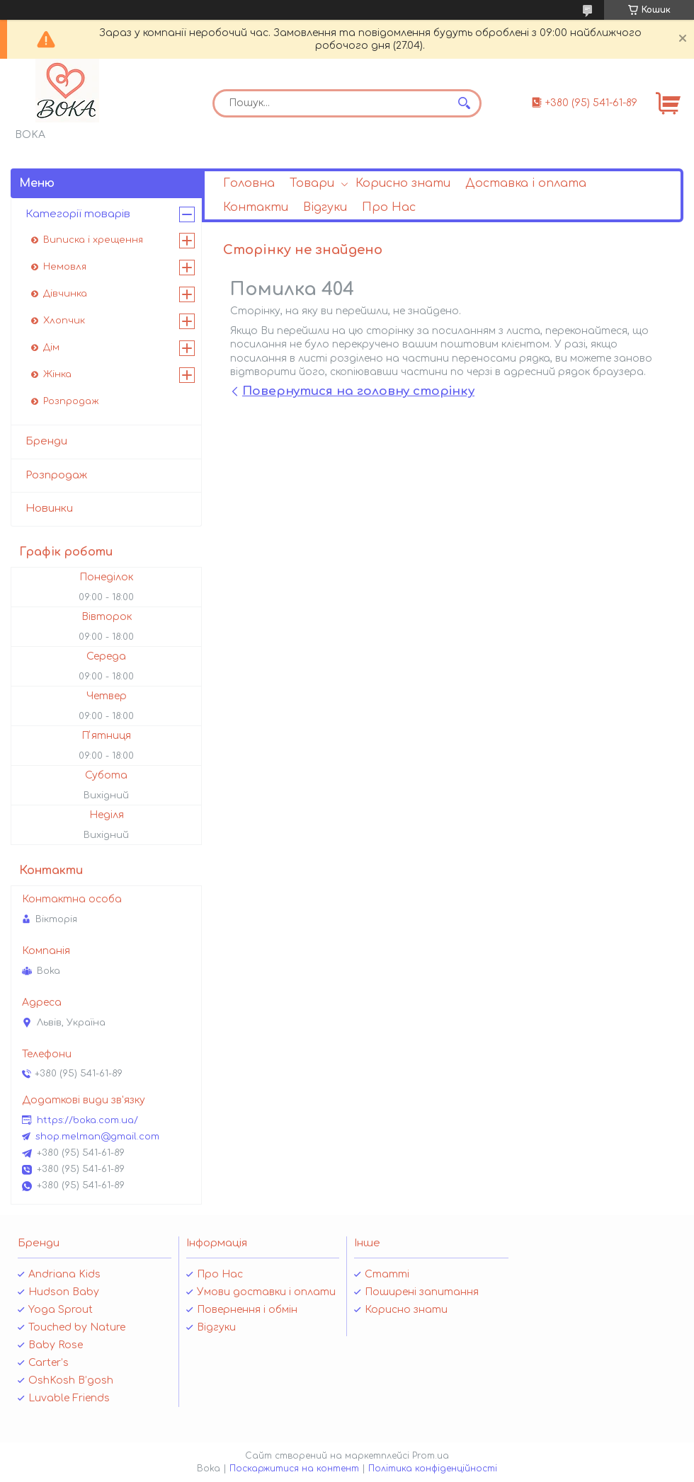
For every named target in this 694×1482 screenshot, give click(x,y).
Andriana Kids (64, 1274)
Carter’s (48, 1362)
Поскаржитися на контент (294, 1469)
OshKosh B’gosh (70, 1380)
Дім (51, 347)
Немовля (64, 267)
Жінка (57, 374)
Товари (312, 183)
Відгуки (325, 207)
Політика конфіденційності (432, 1469)
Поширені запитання (422, 1292)
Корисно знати (402, 183)
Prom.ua (430, 1456)
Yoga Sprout (60, 1309)
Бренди (46, 441)
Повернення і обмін (247, 1309)
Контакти (255, 207)
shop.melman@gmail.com (97, 1137)
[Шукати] (464, 103)
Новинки (49, 508)
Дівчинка (65, 294)
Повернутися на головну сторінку (358, 391)
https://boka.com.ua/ (87, 1120)
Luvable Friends (69, 1398)
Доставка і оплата (525, 183)
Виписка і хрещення (93, 240)
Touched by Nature (76, 1327)
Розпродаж (71, 401)
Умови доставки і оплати (266, 1292)
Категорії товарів (77, 214)
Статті (387, 1274)
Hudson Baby (63, 1292)
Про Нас (389, 207)
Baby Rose (55, 1345)
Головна (249, 183)
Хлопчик (64, 321)
